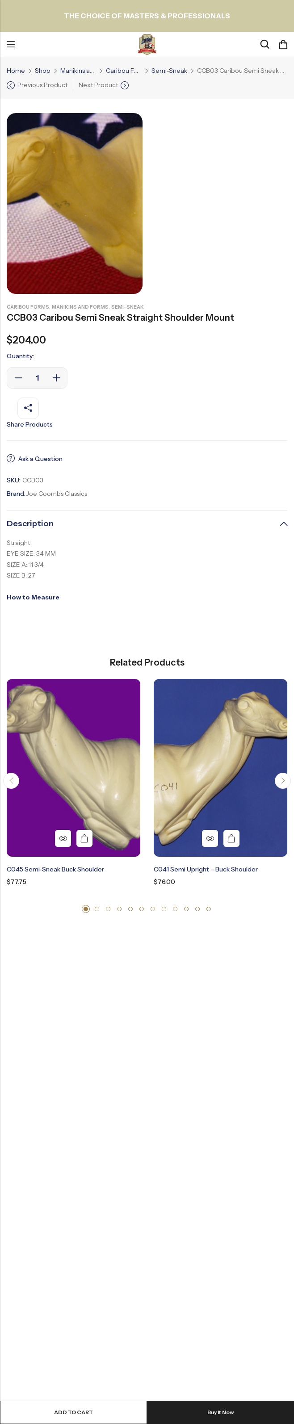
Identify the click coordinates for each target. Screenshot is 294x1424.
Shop (42, 71)
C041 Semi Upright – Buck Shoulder (206, 869)
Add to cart (73, 1412)
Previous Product (42, 85)
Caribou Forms (124, 71)
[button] (11, 781)
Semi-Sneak (169, 71)
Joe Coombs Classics (56, 494)
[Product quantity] (37, 378)
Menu (11, 45)
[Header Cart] (282, 44)
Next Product (98, 85)
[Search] (264, 44)
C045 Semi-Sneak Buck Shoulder (55, 869)
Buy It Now (220, 1412)
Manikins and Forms (78, 71)
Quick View (63, 838)
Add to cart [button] (84, 838)
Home (16, 71)
